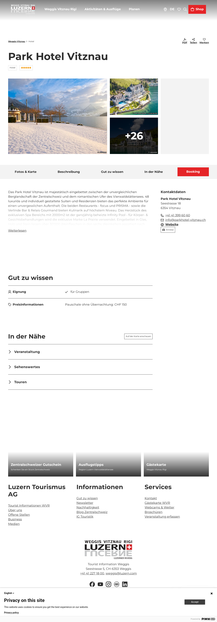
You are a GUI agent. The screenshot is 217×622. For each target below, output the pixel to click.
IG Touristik (84, 518)
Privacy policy (11, 612)
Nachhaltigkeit (87, 509)
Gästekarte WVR (157, 504)
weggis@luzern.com (121, 574)
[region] (185, 116)
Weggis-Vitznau (16, 41)
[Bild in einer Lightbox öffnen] (108, 550)
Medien (14, 525)
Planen (136, 12)
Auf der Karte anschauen (138, 337)
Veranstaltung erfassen (162, 518)
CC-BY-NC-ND (152, 113)
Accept (195, 602)
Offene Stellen (19, 516)
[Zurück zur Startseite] (25, 12)
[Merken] (204, 41)
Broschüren (153, 513)
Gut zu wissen (87, 499)
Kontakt (151, 499)
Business (15, 520)
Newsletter (84, 504)
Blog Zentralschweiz (91, 513)
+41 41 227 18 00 (92, 574)
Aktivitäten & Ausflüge (105, 12)
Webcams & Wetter (159, 509)
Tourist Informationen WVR (29, 507)
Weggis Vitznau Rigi (63, 12)
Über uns (15, 511)
